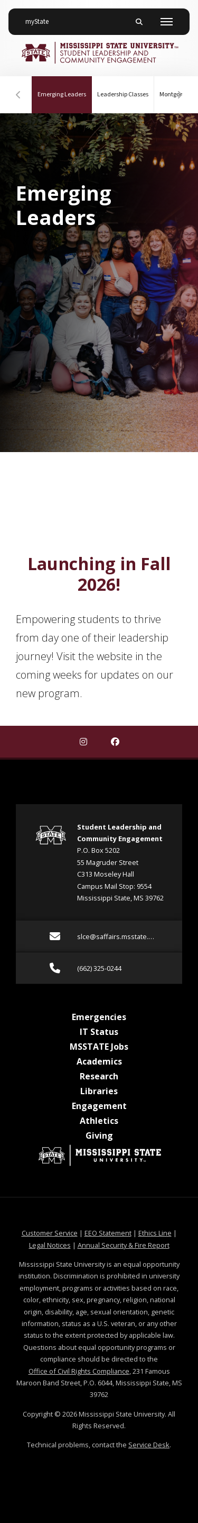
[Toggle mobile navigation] (166, 21)
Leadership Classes (122, 94)
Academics (99, 1061)
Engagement (99, 1106)
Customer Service (50, 1233)
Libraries (99, 1091)
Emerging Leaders (64, 87)
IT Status (99, 1032)
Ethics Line (155, 1233)
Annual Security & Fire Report (123, 1245)
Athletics (99, 1121)
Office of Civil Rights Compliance (79, 1371)
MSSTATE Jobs (99, 1046)
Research (99, 1076)
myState (41, 17)
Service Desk (148, 1444)
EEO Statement (107, 1233)
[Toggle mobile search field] (139, 21)
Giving (99, 1135)
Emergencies (99, 1017)
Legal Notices (50, 1245)
